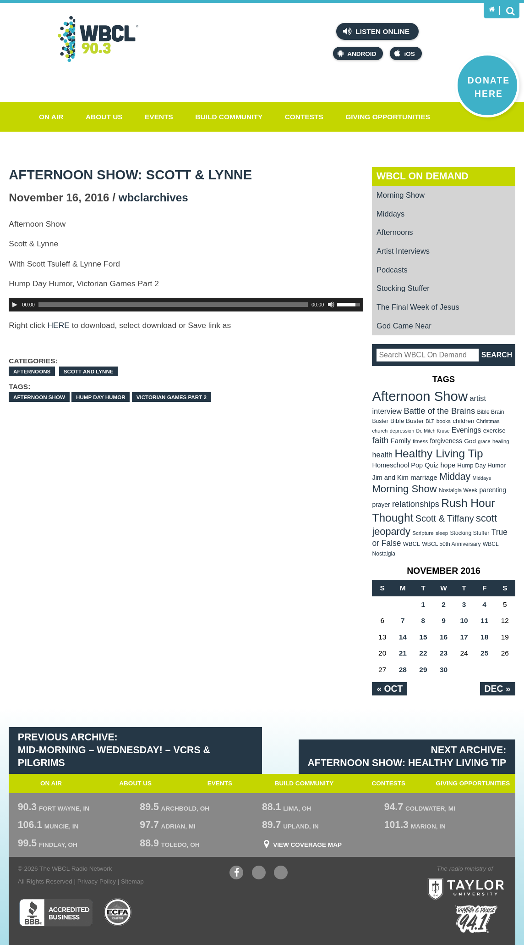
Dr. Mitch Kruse (433, 431)
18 (484, 637)
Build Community (228, 117)
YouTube (259, 873)
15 (423, 637)
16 (444, 637)
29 (423, 669)
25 (484, 653)
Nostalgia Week (458, 490)
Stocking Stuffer (403, 288)
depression (402, 431)
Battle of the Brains (439, 411)
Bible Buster (407, 420)
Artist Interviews (403, 251)
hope (447, 465)
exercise (494, 430)
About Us (104, 117)
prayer (381, 504)
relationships (415, 504)
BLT (430, 421)
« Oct (390, 689)
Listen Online (376, 31)
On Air (51, 117)
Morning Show (401, 195)
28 (403, 669)
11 (484, 620)
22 (423, 653)
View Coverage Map (307, 845)
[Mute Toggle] (331, 304)
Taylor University (483, 877)
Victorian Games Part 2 (171, 397)
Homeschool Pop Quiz (405, 465)
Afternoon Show (39, 397)
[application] (186, 304)
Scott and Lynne (89, 371)
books (444, 421)
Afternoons (31, 371)
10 (464, 620)
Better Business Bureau (55, 912)
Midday (454, 476)
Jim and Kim (390, 477)
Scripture (423, 533)
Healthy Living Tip (438, 453)
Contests (304, 117)
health (382, 454)
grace (484, 441)
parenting (492, 490)
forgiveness (446, 441)
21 (403, 653)
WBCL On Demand (423, 176)
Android (357, 53)
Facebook (236, 873)
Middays (390, 214)
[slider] (173, 304)
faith (380, 440)
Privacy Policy (96, 881)
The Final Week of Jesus (418, 307)
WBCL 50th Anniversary (451, 544)
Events (159, 117)
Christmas (488, 421)
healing (500, 441)
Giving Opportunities (387, 117)
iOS (404, 53)
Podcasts (392, 270)
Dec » (498, 689)
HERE (59, 325)
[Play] (14, 304)
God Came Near (404, 326)
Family (400, 441)
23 (444, 653)
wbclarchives (153, 197)
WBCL (411, 543)
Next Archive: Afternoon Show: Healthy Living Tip (406, 756)
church (380, 431)
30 (444, 669)
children (463, 420)
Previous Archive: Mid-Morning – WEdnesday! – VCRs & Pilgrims (114, 750)
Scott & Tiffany (444, 518)
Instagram (281, 873)
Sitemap (132, 881)
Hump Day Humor (101, 397)
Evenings (466, 430)
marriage (423, 477)
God (470, 441)
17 (464, 637)
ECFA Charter (118, 912)
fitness (420, 441)
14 (403, 637)
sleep (442, 533)
